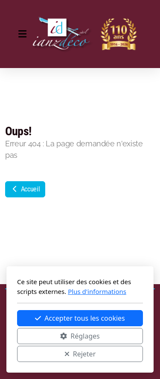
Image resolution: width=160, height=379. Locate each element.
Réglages (79, 336)
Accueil (25, 189)
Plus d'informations (97, 291)
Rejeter (80, 354)
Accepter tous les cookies (80, 318)
